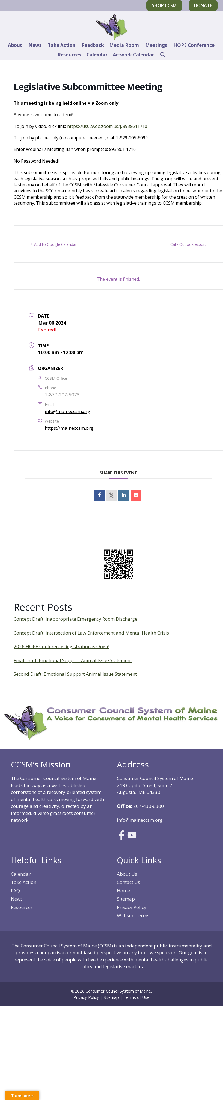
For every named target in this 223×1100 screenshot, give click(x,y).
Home (123, 890)
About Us (127, 874)
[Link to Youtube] (132, 838)
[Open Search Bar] (162, 55)
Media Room (124, 45)
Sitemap (126, 899)
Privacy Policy (131, 907)
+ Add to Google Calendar (60, 244)
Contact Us (128, 882)
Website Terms (133, 915)
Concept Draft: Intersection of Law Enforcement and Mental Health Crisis (91, 633)
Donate (203, 5)
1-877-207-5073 (62, 394)
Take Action (62, 45)
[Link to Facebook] (121, 838)
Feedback (93, 45)
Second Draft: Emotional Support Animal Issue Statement (75, 674)
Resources (69, 55)
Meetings (156, 45)
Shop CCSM (164, 5)
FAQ (15, 890)
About (15, 45)
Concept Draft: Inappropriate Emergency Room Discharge (75, 619)
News (34, 45)
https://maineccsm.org (69, 428)
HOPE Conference (194, 45)
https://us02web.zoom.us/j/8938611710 (107, 126)
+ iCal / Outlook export (179, 244)
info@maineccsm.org (67, 411)
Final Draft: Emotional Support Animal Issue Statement (73, 660)
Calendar (96, 55)
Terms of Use (136, 997)
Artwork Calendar (133, 55)
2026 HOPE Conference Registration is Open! (61, 646)
